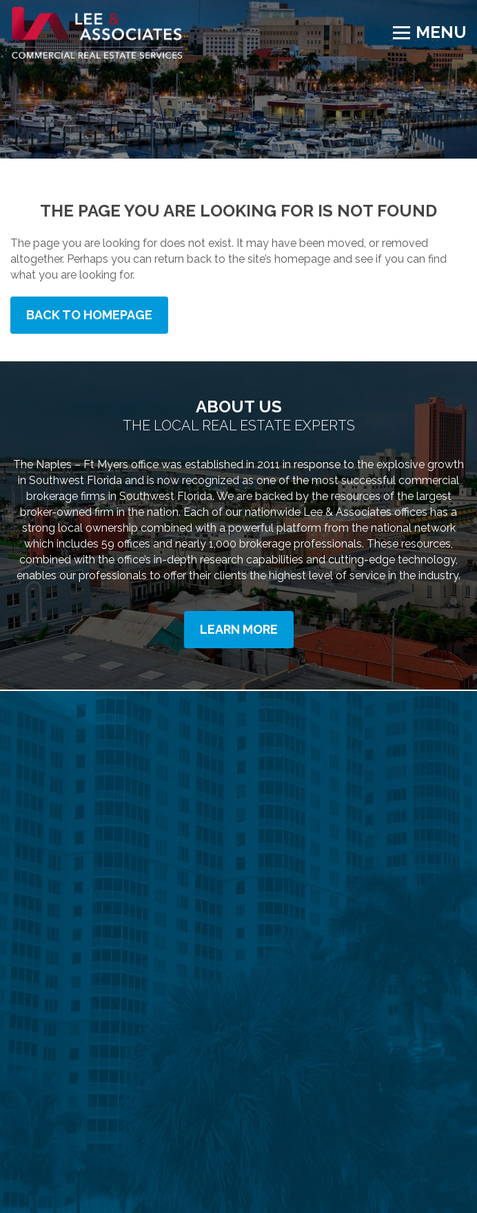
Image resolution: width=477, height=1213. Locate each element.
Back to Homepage (89, 315)
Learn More (239, 629)
